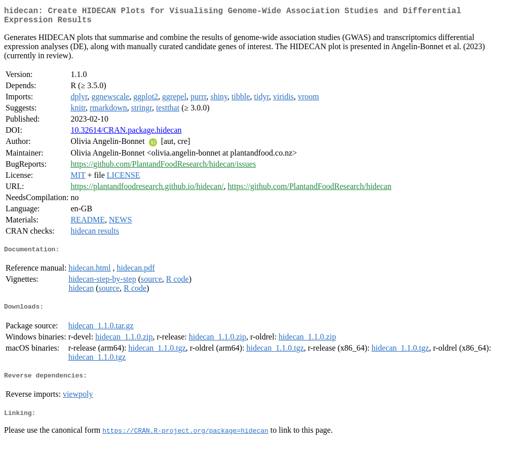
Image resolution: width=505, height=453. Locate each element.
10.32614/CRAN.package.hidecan (125, 134)
